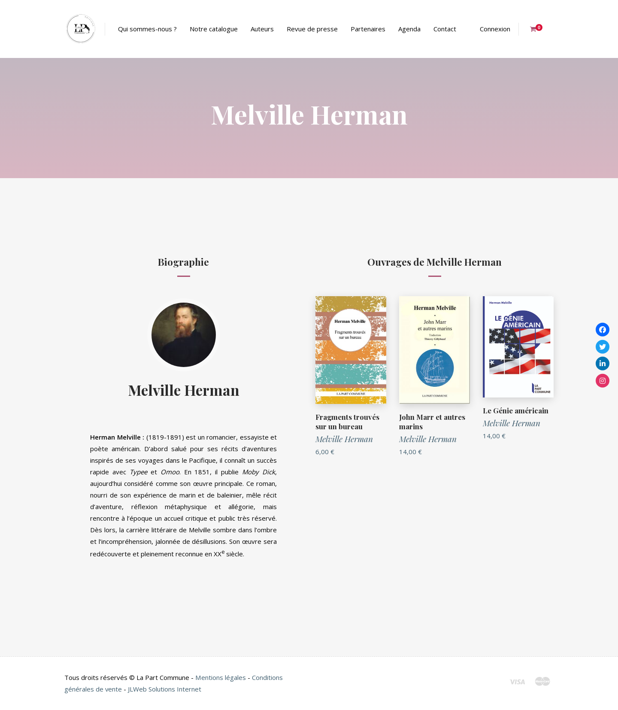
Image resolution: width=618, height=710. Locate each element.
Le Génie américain (515, 410)
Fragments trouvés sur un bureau (347, 421)
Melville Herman (183, 389)
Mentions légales (220, 677)
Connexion (495, 28)
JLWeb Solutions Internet (165, 689)
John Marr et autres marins (432, 421)
